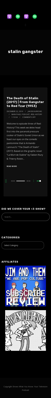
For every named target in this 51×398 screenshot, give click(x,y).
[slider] (40, 183)
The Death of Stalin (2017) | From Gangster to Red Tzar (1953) (25, 102)
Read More (12, 166)
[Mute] (34, 181)
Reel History (36, 114)
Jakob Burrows (35, 111)
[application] (25, 181)
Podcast (26, 114)
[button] (25, 25)
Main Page (16, 114)
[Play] (6, 181)
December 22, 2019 (15, 111)
